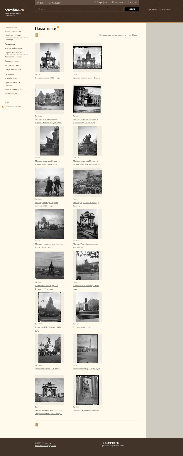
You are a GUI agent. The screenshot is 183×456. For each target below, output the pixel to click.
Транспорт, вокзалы (13, 57)
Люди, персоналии (13, 69)
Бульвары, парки (12, 61)
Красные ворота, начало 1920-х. (86, 78)
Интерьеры (9, 74)
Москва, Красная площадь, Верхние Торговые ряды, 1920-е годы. (48, 122)
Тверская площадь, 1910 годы (47, 369)
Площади (9, 39)
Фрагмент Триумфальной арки (86, 410)
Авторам (132, 2)
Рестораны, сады (12, 65)
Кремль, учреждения (14, 89)
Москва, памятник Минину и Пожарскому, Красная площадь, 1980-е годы (86, 164)
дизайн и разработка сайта (113, 444)
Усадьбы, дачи (11, 78)
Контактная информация (45, 445)
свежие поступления (13, 106)
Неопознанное (11, 27)
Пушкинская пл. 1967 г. (83, 327)
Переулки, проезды (13, 35)
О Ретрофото (100, 2)
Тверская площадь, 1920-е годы (86, 369)
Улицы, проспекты (13, 31)
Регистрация (54, 2)
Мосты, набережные (13, 48)
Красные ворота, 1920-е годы (47, 78)
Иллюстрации (11, 93)
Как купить (117, 2)
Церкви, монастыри (13, 52)
